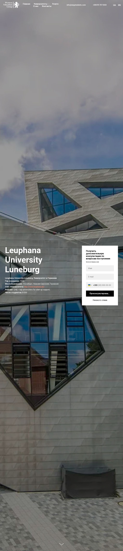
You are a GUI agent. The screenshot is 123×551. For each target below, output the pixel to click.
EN (119, 5)
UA (114, 5)
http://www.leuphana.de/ (34, 287)
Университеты (41, 4)
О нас (35, 6)
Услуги (55, 4)
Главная (26, 4)
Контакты (46, 6)
